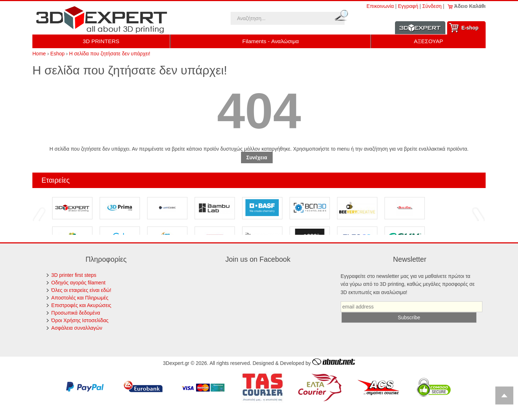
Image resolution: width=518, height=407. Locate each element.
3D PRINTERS (101, 41)
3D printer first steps (73, 275)
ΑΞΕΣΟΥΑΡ (428, 41)
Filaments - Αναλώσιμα (270, 41)
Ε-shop (470, 28)
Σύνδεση (432, 6)
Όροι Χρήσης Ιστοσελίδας (80, 320)
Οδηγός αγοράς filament (78, 282)
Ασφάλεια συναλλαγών (77, 328)
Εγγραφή (408, 6)
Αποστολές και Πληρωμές (80, 298)
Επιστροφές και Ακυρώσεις (81, 305)
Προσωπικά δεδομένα (75, 313)
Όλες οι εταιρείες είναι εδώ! (81, 290)
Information (420, 28)
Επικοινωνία (380, 6)
